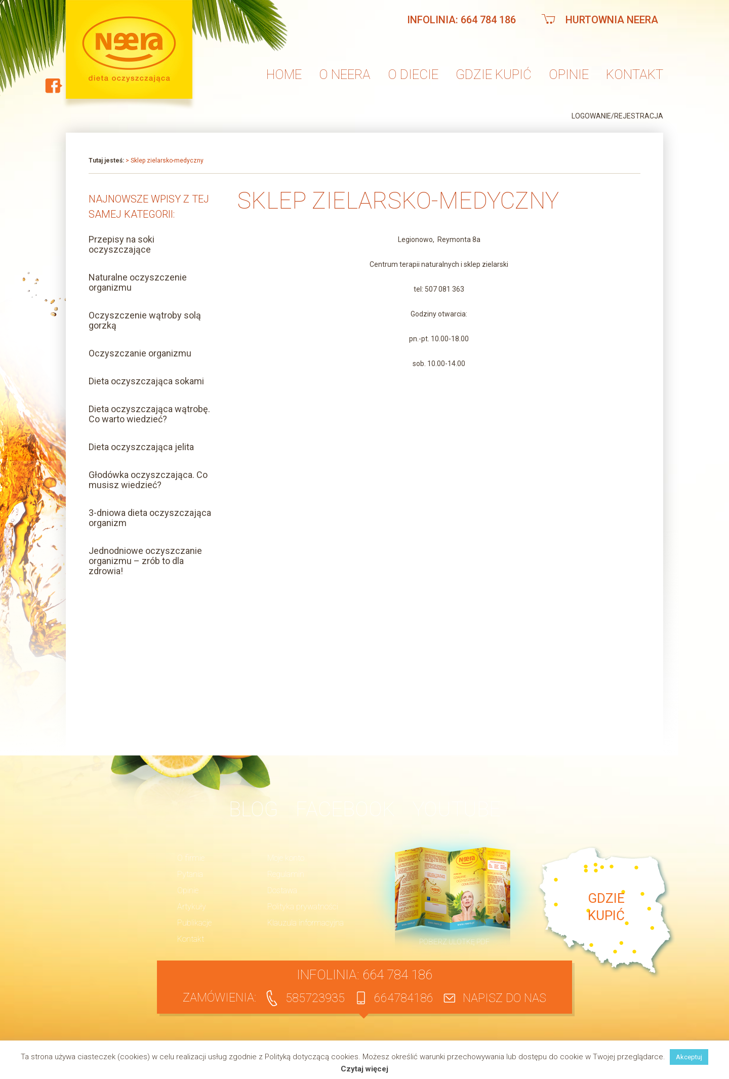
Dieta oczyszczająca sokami (146, 381)
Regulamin (285, 874)
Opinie (569, 74)
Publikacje (194, 923)
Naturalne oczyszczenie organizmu (138, 282)
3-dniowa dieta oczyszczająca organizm (150, 517)
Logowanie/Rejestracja (617, 116)
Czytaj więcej (364, 1069)
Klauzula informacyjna (305, 923)
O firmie (191, 858)
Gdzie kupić (494, 74)
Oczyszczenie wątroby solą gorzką (145, 320)
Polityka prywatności (302, 906)
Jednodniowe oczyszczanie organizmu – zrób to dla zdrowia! (145, 560)
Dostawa (282, 890)
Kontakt (634, 74)
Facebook (345, 809)
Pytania (190, 874)
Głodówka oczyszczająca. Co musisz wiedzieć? (148, 479)
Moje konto (285, 858)
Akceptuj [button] (689, 1057)
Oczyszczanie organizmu (140, 353)
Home (284, 74)
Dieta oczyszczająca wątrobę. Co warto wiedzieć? (149, 414)
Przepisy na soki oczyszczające (121, 244)
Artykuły (191, 906)
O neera (345, 74)
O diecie (413, 74)
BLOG (253, 809)
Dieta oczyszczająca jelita (141, 447)
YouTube (457, 809)
